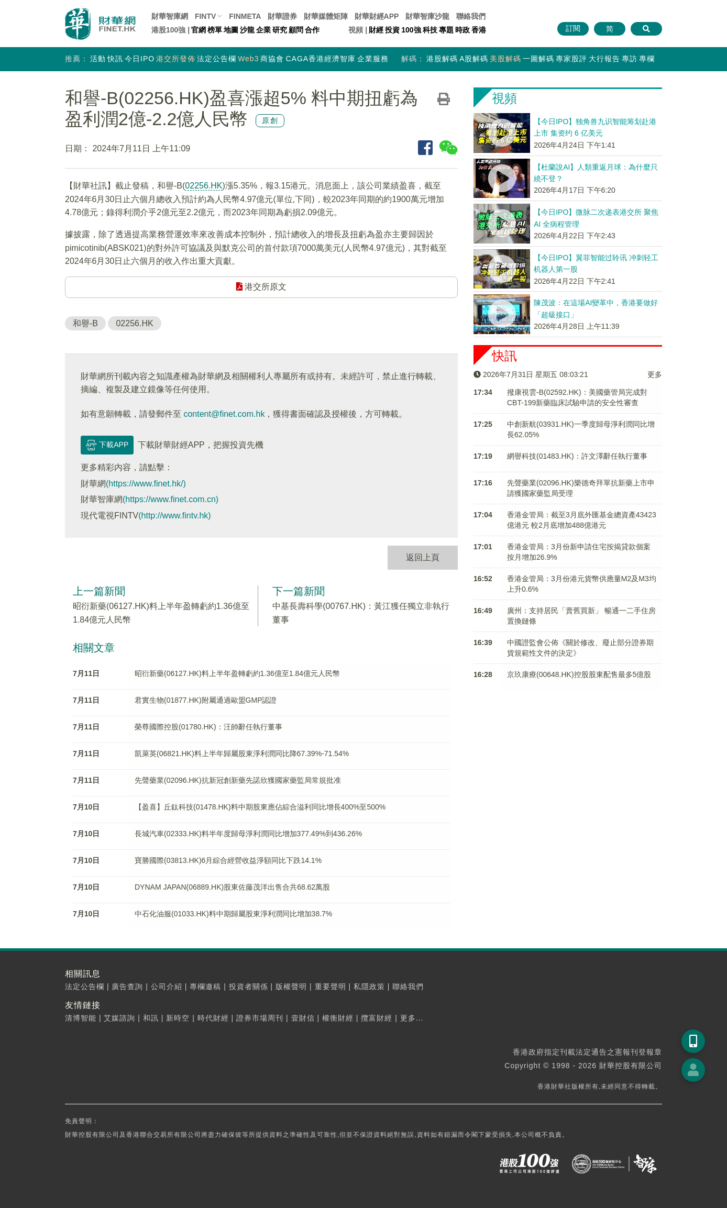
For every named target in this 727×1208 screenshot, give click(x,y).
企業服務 (373, 58)
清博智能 (80, 1018)
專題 (446, 30)
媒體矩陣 (326, 16)
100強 (411, 30)
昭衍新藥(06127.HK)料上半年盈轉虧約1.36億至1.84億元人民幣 (237, 673)
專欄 (647, 58)
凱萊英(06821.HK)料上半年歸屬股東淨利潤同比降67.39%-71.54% (242, 753)
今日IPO (140, 58)
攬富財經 (376, 1018)
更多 (654, 374)
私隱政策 (369, 986)
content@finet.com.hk (224, 413)
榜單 (214, 30)
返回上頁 (422, 557)
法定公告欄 (216, 58)
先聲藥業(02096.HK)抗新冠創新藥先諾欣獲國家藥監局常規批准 (238, 780)
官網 (198, 30)
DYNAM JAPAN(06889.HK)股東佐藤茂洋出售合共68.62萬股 (232, 887)
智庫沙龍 (427, 16)
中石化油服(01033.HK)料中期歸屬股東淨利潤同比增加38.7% (233, 914)
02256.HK (203, 185)
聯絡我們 (471, 16)
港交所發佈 (175, 58)
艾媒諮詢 (119, 1018)
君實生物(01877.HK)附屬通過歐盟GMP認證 (206, 700)
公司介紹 (166, 986)
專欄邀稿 (205, 986)
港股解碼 (442, 58)
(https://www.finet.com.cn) (170, 499)
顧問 (296, 30)
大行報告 (604, 58)
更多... (412, 1018)
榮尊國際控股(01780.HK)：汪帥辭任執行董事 (208, 727)
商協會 (272, 58)
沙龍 (247, 30)
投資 (392, 30)
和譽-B (85, 323)
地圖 (231, 30)
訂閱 (573, 28)
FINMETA (245, 16)
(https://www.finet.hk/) (146, 483)
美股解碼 (505, 58)
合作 (312, 30)
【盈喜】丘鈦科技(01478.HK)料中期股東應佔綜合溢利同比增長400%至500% (260, 807)
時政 (462, 30)
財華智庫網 (169, 16)
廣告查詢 (127, 986)
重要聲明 (330, 986)
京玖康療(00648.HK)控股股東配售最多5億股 (579, 674)
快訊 (115, 58)
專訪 (629, 58)
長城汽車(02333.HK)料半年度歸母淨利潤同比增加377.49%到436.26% (248, 833)
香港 (478, 30)
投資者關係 (248, 986)
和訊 (151, 1018)
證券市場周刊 (259, 1018)
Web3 (248, 58)
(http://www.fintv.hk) (174, 515)
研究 (279, 30)
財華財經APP (377, 16)
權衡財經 (338, 1018)
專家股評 (571, 58)
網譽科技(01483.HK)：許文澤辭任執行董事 (577, 456)
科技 (430, 30)
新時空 (178, 1018)
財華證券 (282, 16)
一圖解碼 (538, 58)
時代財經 (213, 1018)
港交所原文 (261, 286)
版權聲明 (291, 986)
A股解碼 (473, 58)
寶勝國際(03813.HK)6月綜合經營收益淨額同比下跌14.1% (228, 860)
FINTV (205, 16)
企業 (263, 30)
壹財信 (303, 1018)
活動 (98, 58)
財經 (376, 30)
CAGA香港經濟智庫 (320, 58)
